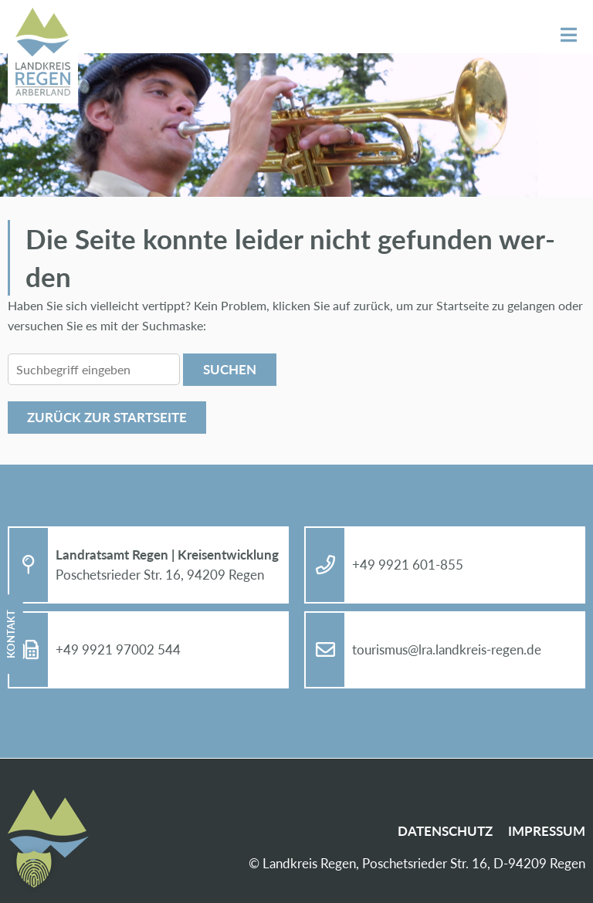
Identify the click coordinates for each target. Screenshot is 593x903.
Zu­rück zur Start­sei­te (107, 417)
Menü (568, 35)
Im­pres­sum (546, 831)
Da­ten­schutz (445, 831)
